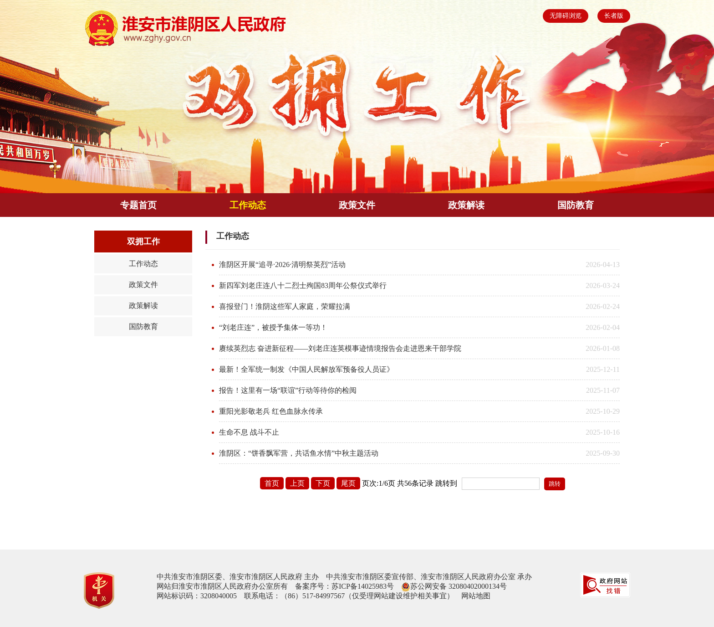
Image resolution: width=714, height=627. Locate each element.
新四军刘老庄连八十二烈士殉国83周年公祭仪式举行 (303, 285)
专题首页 (138, 205)
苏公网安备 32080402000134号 (458, 586)
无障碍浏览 (565, 15)
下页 (323, 483)
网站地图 (475, 596)
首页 (272, 483)
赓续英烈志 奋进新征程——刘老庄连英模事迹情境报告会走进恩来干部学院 (340, 348)
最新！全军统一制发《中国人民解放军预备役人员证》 (306, 369)
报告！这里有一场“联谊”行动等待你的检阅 (288, 390)
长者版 (613, 15)
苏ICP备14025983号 (363, 586)
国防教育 (575, 205)
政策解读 (466, 205)
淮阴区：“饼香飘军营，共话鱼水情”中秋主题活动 (298, 453)
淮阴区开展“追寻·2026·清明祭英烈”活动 (282, 264)
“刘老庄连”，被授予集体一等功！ (273, 327)
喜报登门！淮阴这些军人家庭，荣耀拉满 (284, 306)
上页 (297, 483)
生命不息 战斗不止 (249, 432)
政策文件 (357, 205)
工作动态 (248, 205)
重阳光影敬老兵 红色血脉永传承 (271, 411)
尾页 (348, 483)
